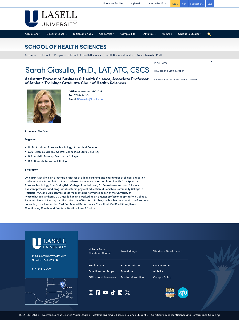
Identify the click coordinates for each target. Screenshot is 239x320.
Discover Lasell (55, 34)
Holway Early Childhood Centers (100, 240)
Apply (175, 3)
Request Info (197, 3)
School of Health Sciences (85, 55)
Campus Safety (162, 266)
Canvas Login (161, 254)
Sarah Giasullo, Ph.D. (149, 55)
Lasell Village (129, 240)
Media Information (132, 266)
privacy (154, 314)
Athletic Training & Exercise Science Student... (120, 303)
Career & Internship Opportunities (175, 79)
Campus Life (127, 34)
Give (209, 3)
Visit (184, 3)
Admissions (31, 34)
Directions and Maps (101, 260)
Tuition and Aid (82, 34)
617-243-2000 (41, 257)
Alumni (166, 34)
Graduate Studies (188, 34)
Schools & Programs (54, 55)
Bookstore (127, 260)
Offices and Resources (102, 266)
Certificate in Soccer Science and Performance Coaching (185, 303)
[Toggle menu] (40, 34)
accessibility (129, 314)
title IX (142, 314)
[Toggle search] (209, 34)
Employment (96, 254)
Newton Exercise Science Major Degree (66, 303)
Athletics (148, 34)
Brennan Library (131, 254)
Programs (184, 61)
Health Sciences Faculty (119, 55)
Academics (105, 34)
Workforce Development (167, 240)
